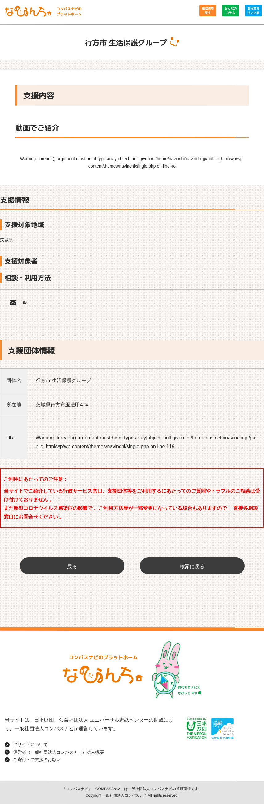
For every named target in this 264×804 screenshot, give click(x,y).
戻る (72, 566)
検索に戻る (192, 566)
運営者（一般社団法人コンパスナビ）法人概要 (58, 752)
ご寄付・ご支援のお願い (37, 759)
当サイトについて (30, 744)
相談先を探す (207, 10)
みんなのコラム (230, 10)
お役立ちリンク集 (253, 10)
